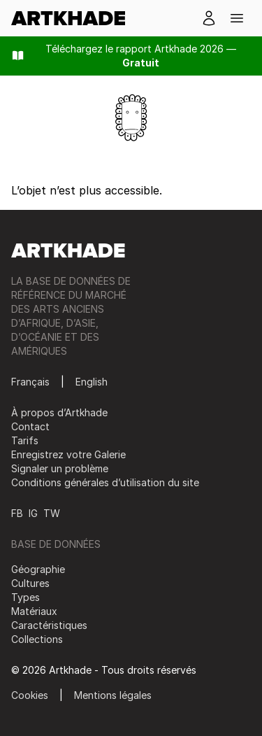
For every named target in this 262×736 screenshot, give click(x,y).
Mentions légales (113, 695)
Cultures (30, 583)
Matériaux (34, 611)
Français (30, 382)
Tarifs (24, 440)
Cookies (29, 695)
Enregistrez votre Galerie (68, 454)
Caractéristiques (49, 625)
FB (17, 513)
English (91, 382)
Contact (30, 426)
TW (51, 513)
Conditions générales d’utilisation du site (105, 482)
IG (33, 513)
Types (25, 597)
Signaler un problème (59, 468)
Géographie (38, 569)
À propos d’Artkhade (59, 412)
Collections (37, 639)
